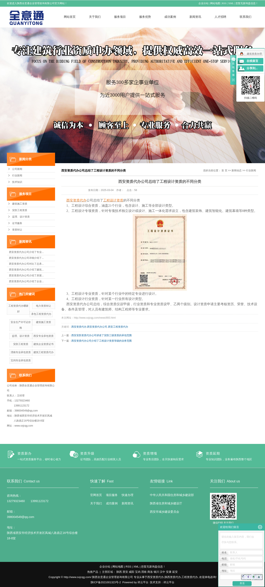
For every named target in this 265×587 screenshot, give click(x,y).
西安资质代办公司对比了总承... (26, 263)
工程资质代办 (189, 577)
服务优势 (145, 16)
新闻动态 (237, 170)
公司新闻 (17, 169)
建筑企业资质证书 (43, 344)
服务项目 (120, 16)
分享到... (252, 68)
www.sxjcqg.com (23, 425)
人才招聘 (220, 16)
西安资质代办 (78, 326)
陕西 (119, 571)
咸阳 (131, 571)
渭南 (144, 571)
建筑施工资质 (19, 203)
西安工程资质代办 (118, 326)
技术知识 (17, 182)
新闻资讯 (195, 16)
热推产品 (92, 571)
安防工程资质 (19, 210)
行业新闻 (17, 175)
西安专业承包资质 (43, 336)
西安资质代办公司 (97, 326)
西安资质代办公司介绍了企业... (26, 281)
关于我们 (95, 16)
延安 (175, 571)
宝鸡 (137, 571)
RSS (224, 3)
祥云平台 (143, 582)
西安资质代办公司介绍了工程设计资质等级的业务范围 (101, 340)
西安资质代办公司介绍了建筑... (26, 269)
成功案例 (170, 16)
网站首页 (70, 16)
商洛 (150, 571)
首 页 (224, 170)
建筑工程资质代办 (43, 352)
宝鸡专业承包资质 (21, 360)
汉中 (162, 571)
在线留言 (252, 61)
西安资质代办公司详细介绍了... (26, 257)
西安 (125, 571)
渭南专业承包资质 (21, 352)
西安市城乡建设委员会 (164, 511)
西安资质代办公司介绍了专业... (26, 252)
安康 (168, 571)
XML (231, 3)
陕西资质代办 (173, 577)
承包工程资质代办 (41, 314)
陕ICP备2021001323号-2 (106, 582)
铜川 (156, 571)
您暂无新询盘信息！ (246, 3)
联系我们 (245, 16)
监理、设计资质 (21, 216)
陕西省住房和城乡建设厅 (166, 503)
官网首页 (96, 495)
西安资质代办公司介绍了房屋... (26, 275)
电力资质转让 (43, 305)
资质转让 (17, 229)
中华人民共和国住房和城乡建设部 (172, 495)
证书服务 (17, 223)
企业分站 (203, 3)
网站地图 (215, 3)
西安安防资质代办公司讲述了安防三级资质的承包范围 (101, 335)
